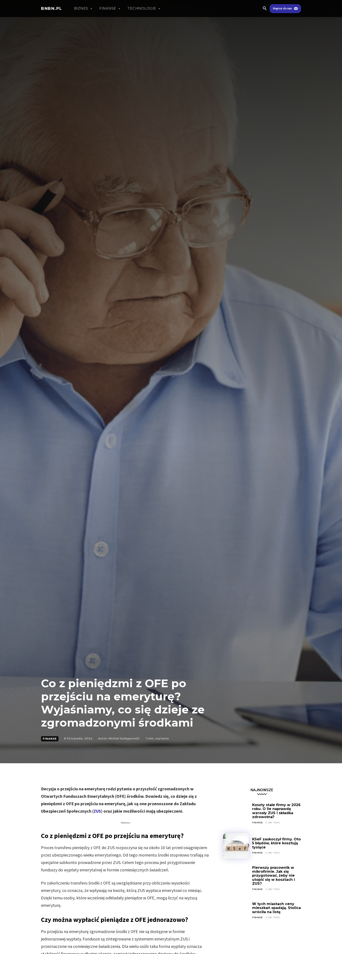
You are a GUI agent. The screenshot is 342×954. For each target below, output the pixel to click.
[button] (265, 9)
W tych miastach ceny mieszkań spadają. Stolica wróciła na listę (276, 908)
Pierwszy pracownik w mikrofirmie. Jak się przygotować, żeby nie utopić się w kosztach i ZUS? (273, 876)
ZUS (97, 811)
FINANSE (49, 738)
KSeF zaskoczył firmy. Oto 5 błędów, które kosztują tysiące (276, 843)
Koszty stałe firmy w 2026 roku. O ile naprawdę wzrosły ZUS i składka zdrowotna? (276, 811)
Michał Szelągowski (124, 738)
